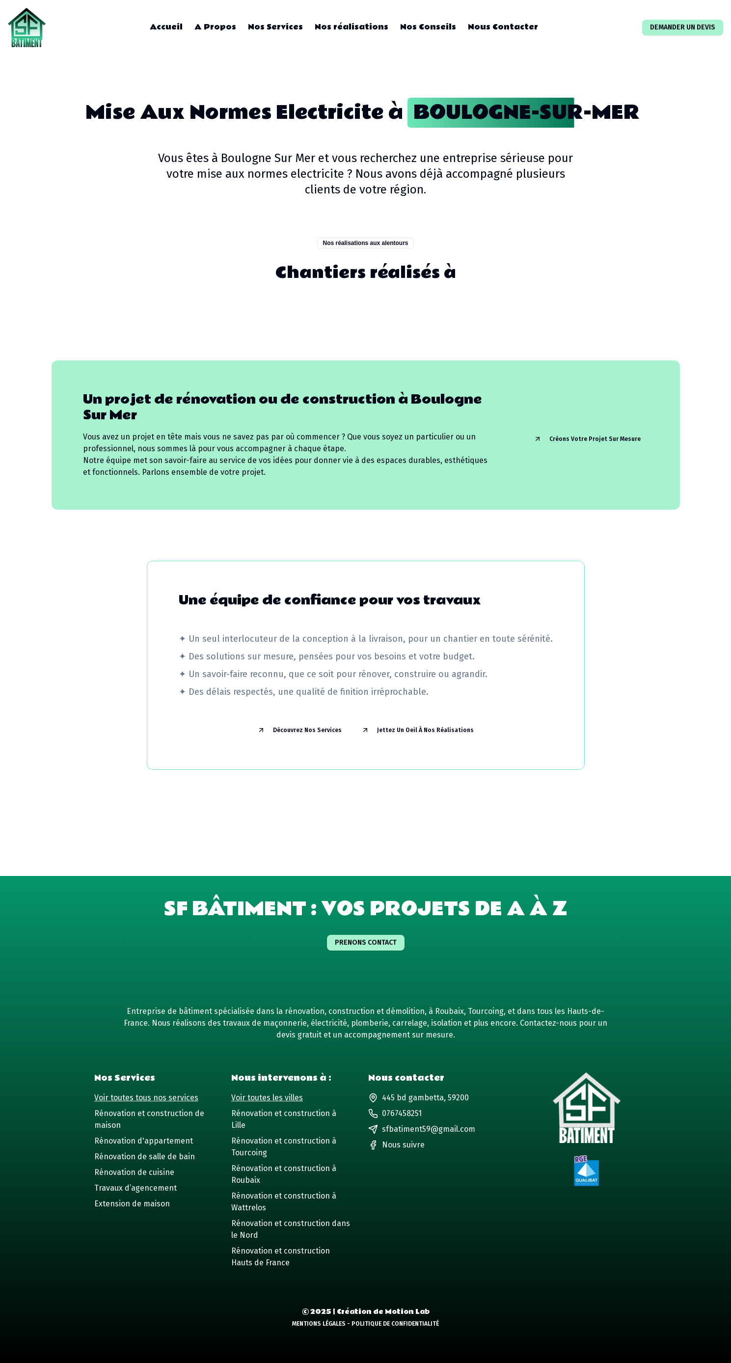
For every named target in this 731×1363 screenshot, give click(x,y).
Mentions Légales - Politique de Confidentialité (365, 1323)
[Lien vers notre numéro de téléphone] (428, 1113)
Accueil (166, 27)
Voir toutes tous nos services (146, 1097)
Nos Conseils (428, 27)
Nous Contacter (503, 27)
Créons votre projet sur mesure (587, 439)
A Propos (215, 27)
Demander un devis (682, 27)
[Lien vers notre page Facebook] (396, 1145)
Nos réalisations (351, 27)
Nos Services (275, 27)
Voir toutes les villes (267, 1097)
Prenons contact (366, 942)
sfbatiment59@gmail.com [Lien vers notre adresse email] (421, 1129)
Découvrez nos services (299, 730)
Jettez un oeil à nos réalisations (417, 730)
